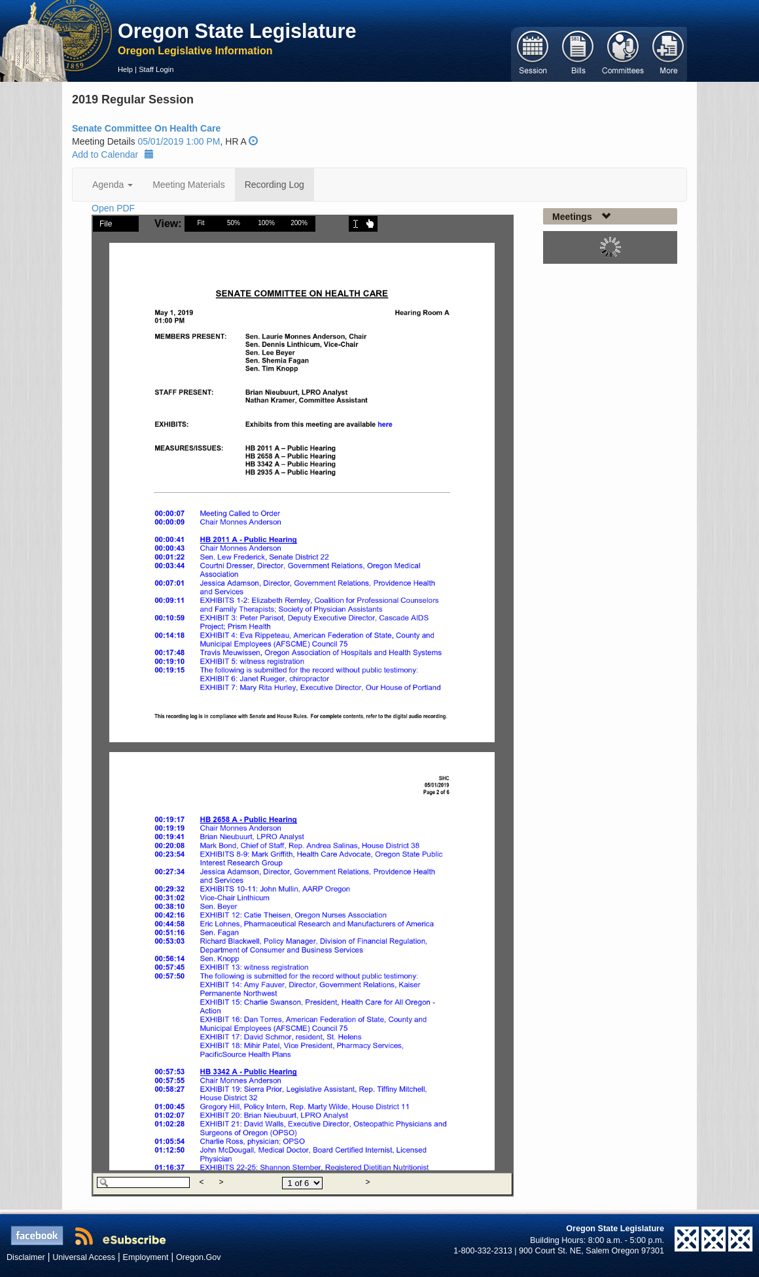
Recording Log (274, 184)
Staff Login (156, 69)
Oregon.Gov (198, 1257)
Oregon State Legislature (237, 30)
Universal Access (83, 1257)
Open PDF (113, 208)
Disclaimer (26, 1257)
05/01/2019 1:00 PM (178, 141)
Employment (146, 1257)
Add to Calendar (113, 154)
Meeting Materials (188, 184)
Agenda (112, 184)
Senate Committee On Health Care (146, 128)
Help (125, 69)
